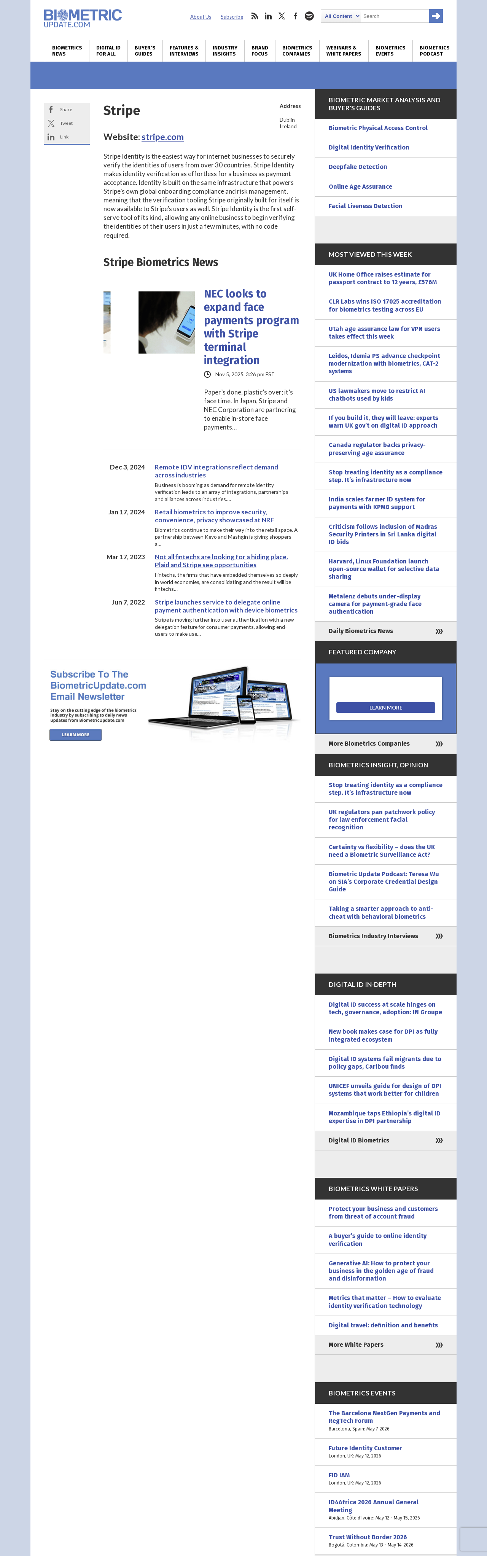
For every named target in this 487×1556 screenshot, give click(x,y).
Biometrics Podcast (435, 51)
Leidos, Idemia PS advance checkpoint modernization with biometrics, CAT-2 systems (384, 363)
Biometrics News (67, 51)
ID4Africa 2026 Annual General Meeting (386, 1510)
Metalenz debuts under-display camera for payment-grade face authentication (375, 604)
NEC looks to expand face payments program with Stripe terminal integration (251, 327)
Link (64, 137)
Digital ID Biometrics (359, 1140)
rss (254, 16)
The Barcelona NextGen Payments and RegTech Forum (386, 1421)
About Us (200, 17)
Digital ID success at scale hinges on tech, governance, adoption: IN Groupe (385, 1008)
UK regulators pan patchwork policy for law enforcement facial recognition (382, 819)
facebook (295, 16)
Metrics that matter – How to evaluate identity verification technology (385, 1301)
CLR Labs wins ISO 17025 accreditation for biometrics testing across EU (385, 305)
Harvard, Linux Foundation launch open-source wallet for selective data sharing (384, 569)
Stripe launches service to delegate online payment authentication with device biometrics (226, 606)
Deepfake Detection (358, 166)
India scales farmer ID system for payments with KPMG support (377, 503)
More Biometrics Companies (369, 743)
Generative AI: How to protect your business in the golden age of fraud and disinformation (381, 1271)
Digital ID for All (108, 51)
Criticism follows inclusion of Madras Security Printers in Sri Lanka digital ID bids (383, 534)
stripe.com (163, 136)
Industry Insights (225, 51)
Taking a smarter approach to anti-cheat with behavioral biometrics (381, 912)
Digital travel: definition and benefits (383, 1325)
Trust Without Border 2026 (386, 1541)
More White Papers (356, 1344)
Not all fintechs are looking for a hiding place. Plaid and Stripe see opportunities (221, 561)
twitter (282, 16)
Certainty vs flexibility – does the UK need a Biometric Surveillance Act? (382, 850)
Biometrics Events (391, 51)
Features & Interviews (184, 51)
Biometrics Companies (297, 51)
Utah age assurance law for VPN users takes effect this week (384, 332)
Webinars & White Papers (343, 51)
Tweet (66, 123)
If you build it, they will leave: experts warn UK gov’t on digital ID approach (383, 421)
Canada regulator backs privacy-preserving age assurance (377, 448)
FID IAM (386, 1479)
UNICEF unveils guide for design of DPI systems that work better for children (385, 1089)
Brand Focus (259, 51)
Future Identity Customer (386, 1452)
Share (66, 109)
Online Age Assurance (360, 186)
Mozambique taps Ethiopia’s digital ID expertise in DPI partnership (385, 1117)
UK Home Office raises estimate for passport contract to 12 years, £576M (383, 278)
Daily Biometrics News (361, 631)
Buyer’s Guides (145, 51)
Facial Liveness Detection (366, 206)
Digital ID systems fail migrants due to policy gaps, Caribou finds (385, 1062)
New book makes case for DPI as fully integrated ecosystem (383, 1035)
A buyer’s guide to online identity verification (378, 1239)
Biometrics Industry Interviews (373, 936)
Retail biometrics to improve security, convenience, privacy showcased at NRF (214, 516)
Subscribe (232, 17)
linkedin (268, 16)
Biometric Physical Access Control (378, 128)
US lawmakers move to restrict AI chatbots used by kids (377, 394)
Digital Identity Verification (369, 147)
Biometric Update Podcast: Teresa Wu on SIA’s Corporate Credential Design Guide (384, 881)
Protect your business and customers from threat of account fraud (383, 1212)
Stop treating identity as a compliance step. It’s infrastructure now (385, 476)
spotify (309, 16)
